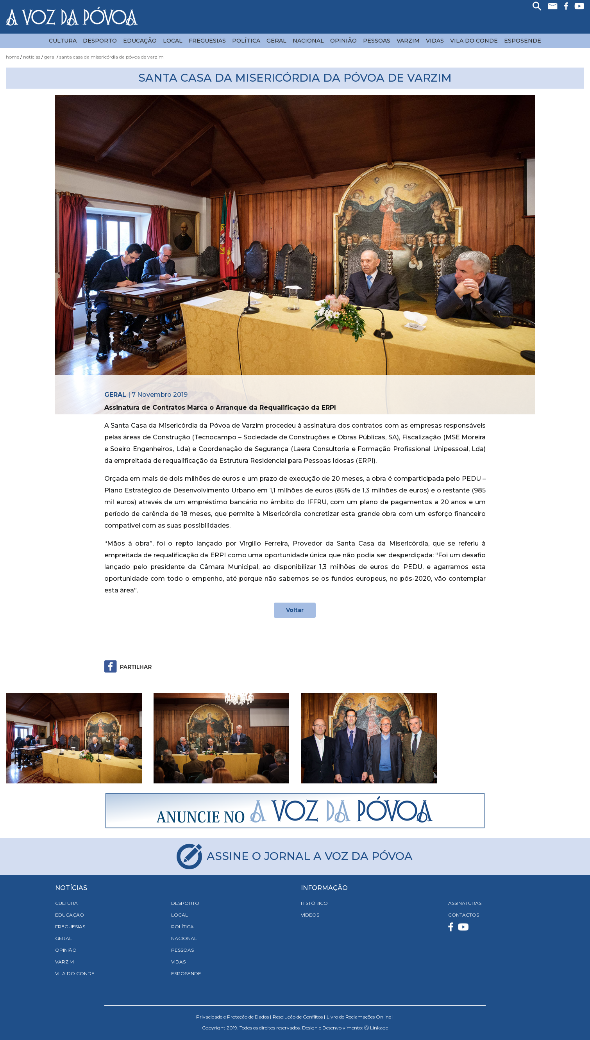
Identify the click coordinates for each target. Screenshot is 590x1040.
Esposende (522, 40)
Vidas (435, 40)
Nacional (308, 40)
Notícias (31, 57)
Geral (276, 40)
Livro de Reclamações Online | (360, 1017)
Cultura (63, 40)
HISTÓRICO (314, 903)
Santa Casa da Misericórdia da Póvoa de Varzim (111, 57)
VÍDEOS (310, 915)
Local (172, 40)
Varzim (408, 40)
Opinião (343, 40)
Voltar (295, 610)
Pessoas (376, 40)
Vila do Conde (474, 40)
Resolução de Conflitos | (299, 1017)
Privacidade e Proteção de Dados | (233, 1017)
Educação (140, 40)
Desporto (100, 40)
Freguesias (207, 40)
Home (12, 57)
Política (246, 40)
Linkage (379, 1028)
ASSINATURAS (464, 903)
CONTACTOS (463, 915)
